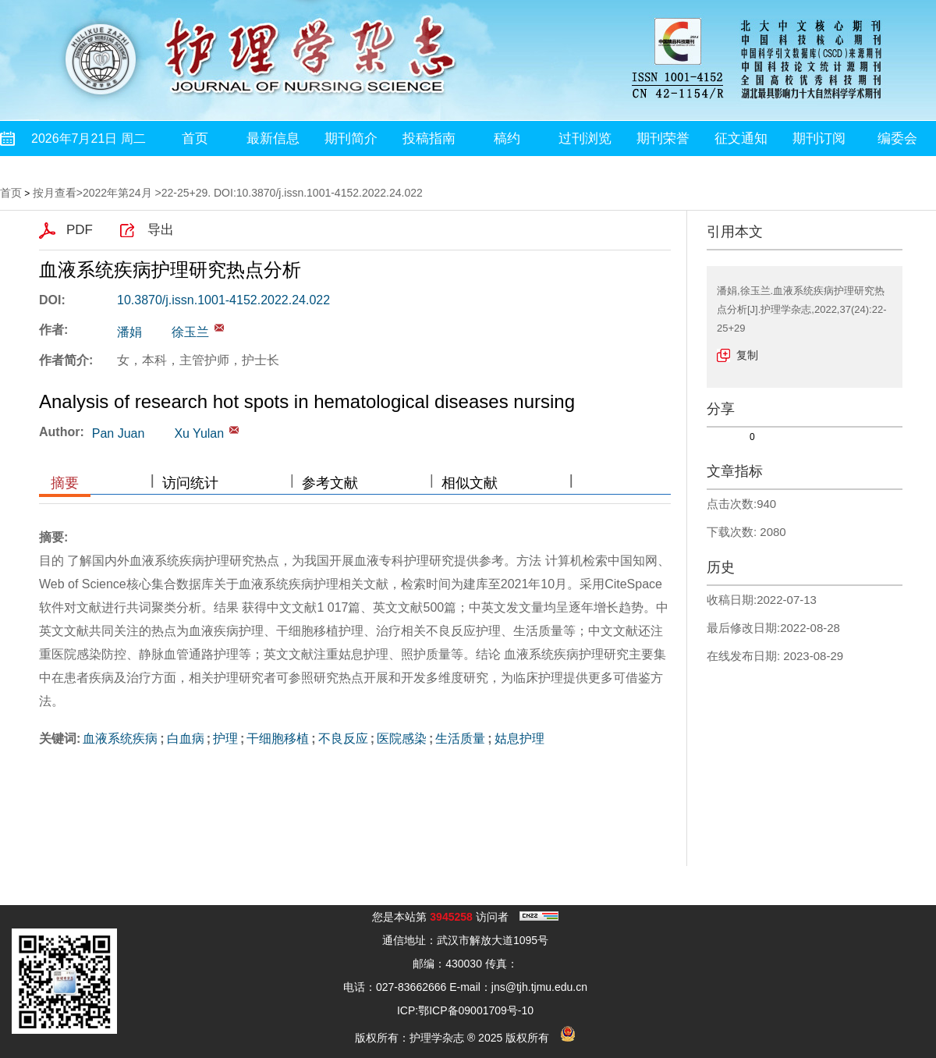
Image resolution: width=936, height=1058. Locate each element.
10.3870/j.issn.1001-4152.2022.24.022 (223, 300)
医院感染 (402, 738)
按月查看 (54, 192)
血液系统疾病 (120, 738)
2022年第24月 (117, 192)
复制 (747, 355)
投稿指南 (429, 138)
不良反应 (343, 738)
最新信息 (273, 138)
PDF (79, 229)
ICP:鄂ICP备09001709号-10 (465, 1010)
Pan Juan (118, 433)
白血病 (185, 738)
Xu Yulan (199, 433)
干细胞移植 (277, 738)
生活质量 (460, 738)
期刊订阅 (819, 138)
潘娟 (129, 332)
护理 (225, 738)
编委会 (897, 138)
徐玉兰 (190, 332)
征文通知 (741, 138)
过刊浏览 (585, 138)
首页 (195, 138)
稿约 (507, 138)
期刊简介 (351, 138)
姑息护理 (519, 738)
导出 (160, 229)
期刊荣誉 (663, 138)
